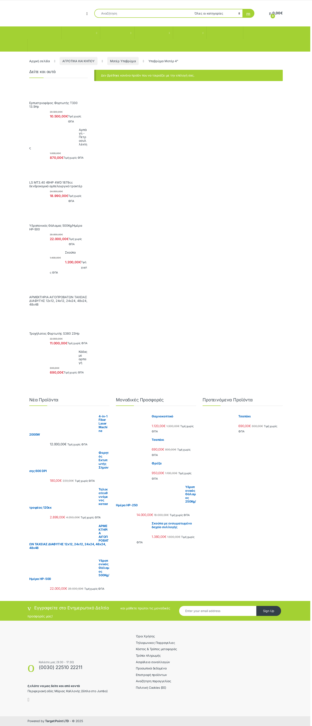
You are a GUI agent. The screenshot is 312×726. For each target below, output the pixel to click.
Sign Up (268, 611)
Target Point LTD (57, 721)
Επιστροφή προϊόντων (151, 675)
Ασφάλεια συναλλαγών (153, 662)
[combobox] (143, 13)
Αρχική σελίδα (39, 61)
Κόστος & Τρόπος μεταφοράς (156, 649)
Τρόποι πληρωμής (148, 655)
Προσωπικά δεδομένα (151, 668)
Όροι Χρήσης (145, 636)
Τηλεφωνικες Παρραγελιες (155, 643)
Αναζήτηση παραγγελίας (153, 681)
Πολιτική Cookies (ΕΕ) (151, 687)
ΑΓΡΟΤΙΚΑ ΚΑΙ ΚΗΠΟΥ (78, 61)
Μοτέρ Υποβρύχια (123, 61)
